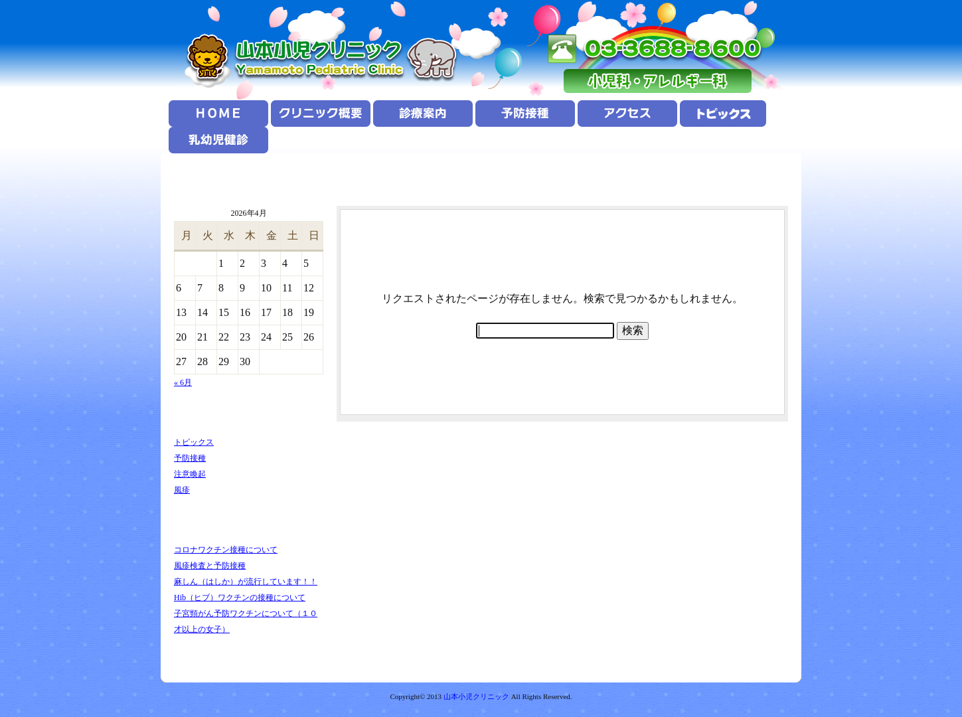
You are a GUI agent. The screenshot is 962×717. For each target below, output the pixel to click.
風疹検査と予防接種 (210, 565)
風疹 (182, 490)
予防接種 (190, 458)
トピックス (194, 442)
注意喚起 (190, 474)
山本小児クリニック (476, 696)
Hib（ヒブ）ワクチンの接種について (239, 597)
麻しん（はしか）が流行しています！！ (245, 581)
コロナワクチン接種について (226, 549)
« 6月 (183, 382)
